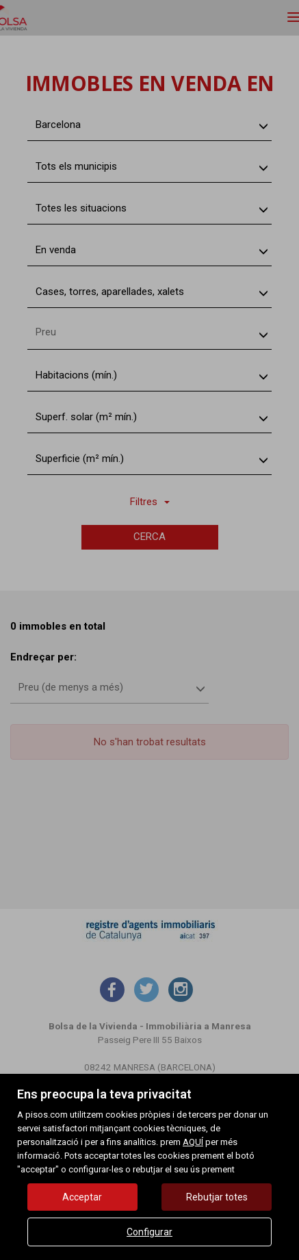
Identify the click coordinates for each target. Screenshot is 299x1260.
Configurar (149, 1231)
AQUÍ (193, 1142)
